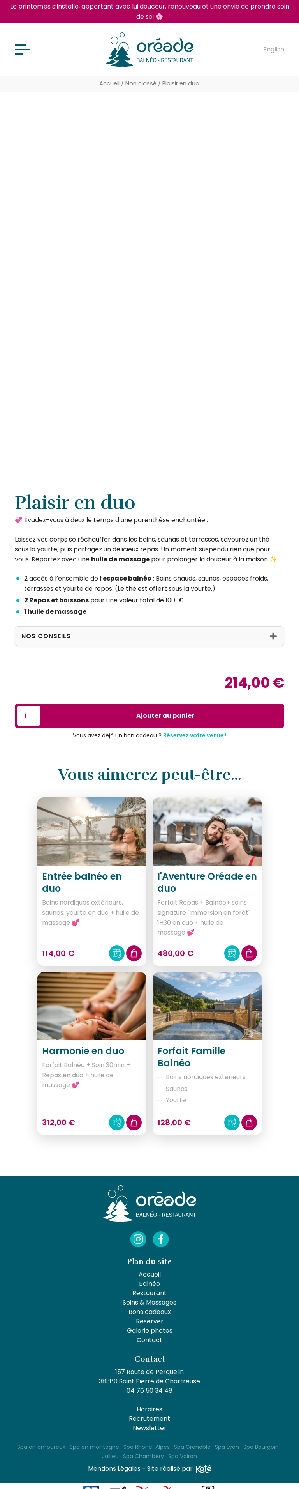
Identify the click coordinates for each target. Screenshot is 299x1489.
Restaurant (149, 1293)
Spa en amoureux (41, 1447)
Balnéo (149, 1283)
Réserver (150, 1321)
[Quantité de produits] (28, 716)
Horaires (149, 1409)
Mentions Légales (114, 1468)
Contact (149, 1339)
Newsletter (150, 1427)
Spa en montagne (94, 1447)
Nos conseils (46, 636)
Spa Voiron (182, 1456)
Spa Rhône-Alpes (146, 1447)
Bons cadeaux (149, 1311)
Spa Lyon (227, 1447)
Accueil (109, 83)
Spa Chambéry (143, 1456)
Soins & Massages (149, 1302)
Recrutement (149, 1418)
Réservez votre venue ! (195, 735)
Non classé (141, 83)
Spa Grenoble (192, 1447)
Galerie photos (149, 1330)
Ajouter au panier (165, 715)
